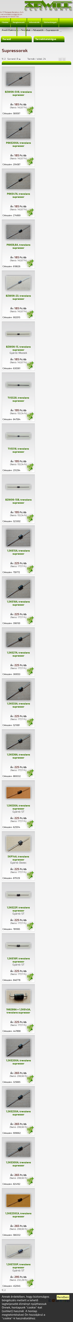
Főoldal (5, 22)
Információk (34, 22)
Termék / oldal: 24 (36, 59)
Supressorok (52, 30)
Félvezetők (38, 30)
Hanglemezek (19, 22)
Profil (21, 31)
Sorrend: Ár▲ (16, 59)
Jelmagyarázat (8, 31)
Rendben (63, 1297)
